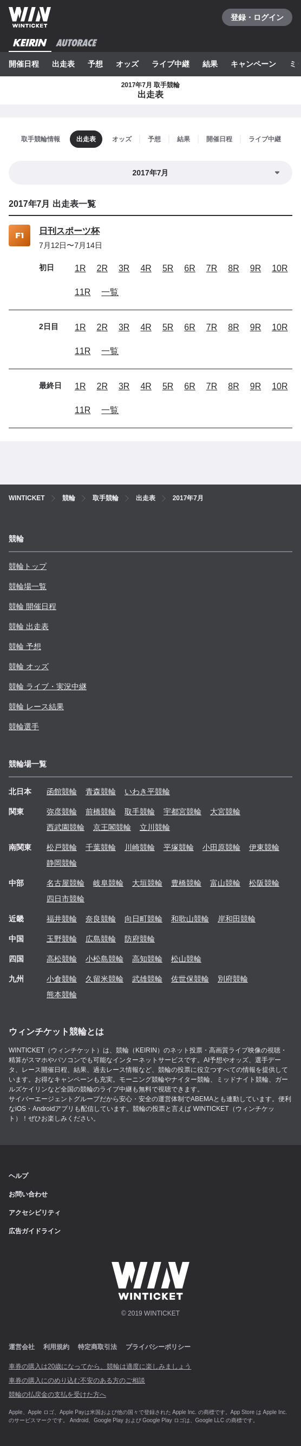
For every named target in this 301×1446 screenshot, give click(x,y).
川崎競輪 (140, 847)
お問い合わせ (28, 1194)
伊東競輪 (264, 847)
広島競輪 (101, 938)
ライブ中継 (170, 64)
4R (145, 268)
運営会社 (22, 1347)
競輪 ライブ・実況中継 (48, 686)
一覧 (110, 292)
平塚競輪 (178, 847)
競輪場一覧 (28, 586)
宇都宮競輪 (182, 811)
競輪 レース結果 (36, 706)
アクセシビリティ (35, 1212)
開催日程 (24, 64)
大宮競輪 (225, 811)
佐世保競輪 (190, 978)
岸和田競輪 (237, 918)
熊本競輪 (62, 994)
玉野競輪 (62, 938)
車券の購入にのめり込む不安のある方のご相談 (77, 1380)
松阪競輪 (264, 883)
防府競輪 (140, 938)
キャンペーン (253, 64)
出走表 (63, 64)
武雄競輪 (147, 978)
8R (233, 268)
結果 (210, 64)
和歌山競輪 (190, 918)
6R (189, 268)
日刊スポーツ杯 (69, 230)
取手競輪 (140, 811)
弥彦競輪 (62, 811)
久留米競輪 (104, 978)
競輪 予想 (25, 646)
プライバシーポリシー (158, 1347)
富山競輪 (225, 883)
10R (279, 268)
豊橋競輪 (186, 883)
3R (124, 268)
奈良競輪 (101, 918)
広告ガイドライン (35, 1231)
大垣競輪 (147, 883)
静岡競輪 (62, 863)
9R (255, 268)
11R (82, 292)
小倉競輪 (62, 978)
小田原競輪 (221, 847)
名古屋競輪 (65, 883)
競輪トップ (28, 566)
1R (80, 268)
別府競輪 (233, 978)
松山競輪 (186, 958)
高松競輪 (62, 958)
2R (101, 268)
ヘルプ (18, 1176)
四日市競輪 (65, 898)
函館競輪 (62, 791)
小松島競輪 (104, 958)
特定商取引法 (97, 1347)
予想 (95, 64)
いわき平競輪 (147, 791)
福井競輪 (62, 918)
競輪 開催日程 (32, 606)
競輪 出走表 (29, 626)
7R (211, 268)
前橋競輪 (101, 811)
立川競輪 (155, 827)
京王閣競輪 (112, 827)
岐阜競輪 (108, 883)
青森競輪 (101, 791)
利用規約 (56, 1347)
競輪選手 (24, 726)
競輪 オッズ (29, 666)
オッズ (127, 64)
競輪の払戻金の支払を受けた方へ (57, 1394)
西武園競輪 (65, 827)
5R (167, 268)
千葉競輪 (101, 847)
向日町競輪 (143, 918)
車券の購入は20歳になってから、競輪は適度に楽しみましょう (100, 1366)
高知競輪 (147, 958)
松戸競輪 (62, 847)
